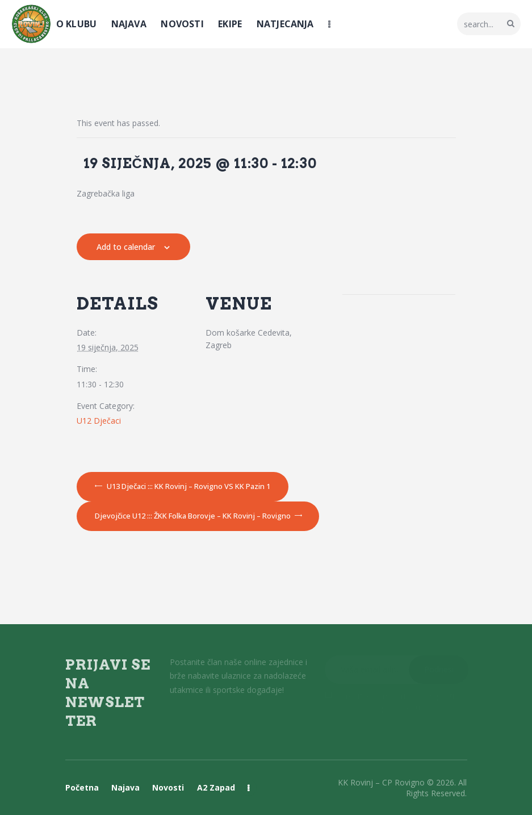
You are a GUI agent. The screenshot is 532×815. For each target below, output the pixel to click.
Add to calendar (126, 246)
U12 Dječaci (99, 420)
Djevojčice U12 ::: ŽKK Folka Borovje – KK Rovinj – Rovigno (193, 516)
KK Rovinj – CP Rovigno (381, 782)
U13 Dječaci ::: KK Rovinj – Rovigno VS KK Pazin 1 (187, 486)
